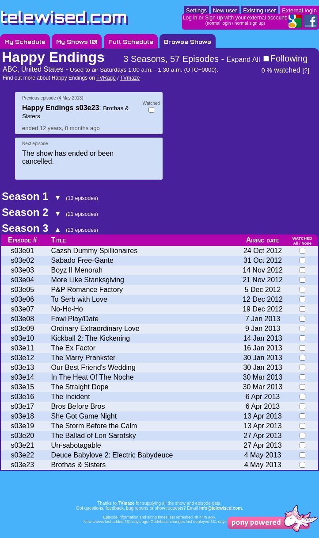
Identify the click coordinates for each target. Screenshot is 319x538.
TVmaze (130, 78)
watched (281, 70)
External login (299, 10)
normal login (219, 23)
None (306, 243)
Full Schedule (130, 41)
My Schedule (25, 41)
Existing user (259, 10)
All (295, 243)
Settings (196, 10)
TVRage (106, 78)
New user (225, 10)
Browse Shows (187, 41)
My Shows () (76, 41)
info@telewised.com (220, 508)
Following (289, 58)
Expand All (243, 59)
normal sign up (249, 23)
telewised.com (63, 17)
